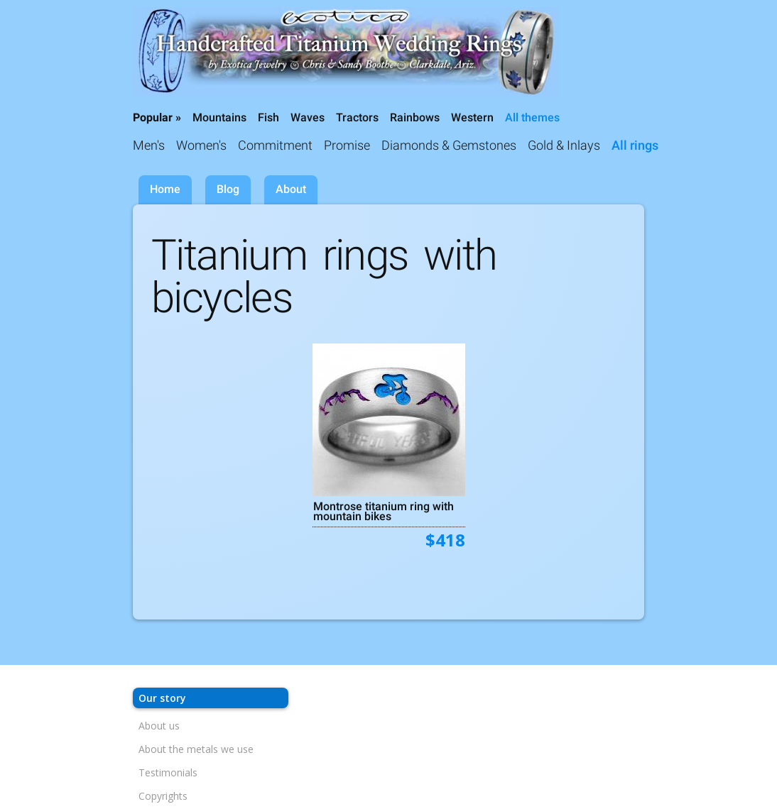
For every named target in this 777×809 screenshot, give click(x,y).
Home (165, 189)
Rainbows (415, 117)
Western (472, 117)
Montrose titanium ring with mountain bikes (383, 511)
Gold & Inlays (564, 145)
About (291, 189)
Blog (228, 189)
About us (159, 725)
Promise (347, 145)
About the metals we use (196, 749)
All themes (532, 117)
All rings (635, 145)
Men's (149, 145)
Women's (201, 145)
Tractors (357, 117)
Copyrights (163, 796)
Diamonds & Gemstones (448, 145)
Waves (307, 117)
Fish (268, 117)
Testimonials (167, 772)
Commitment (275, 145)
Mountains (219, 117)
